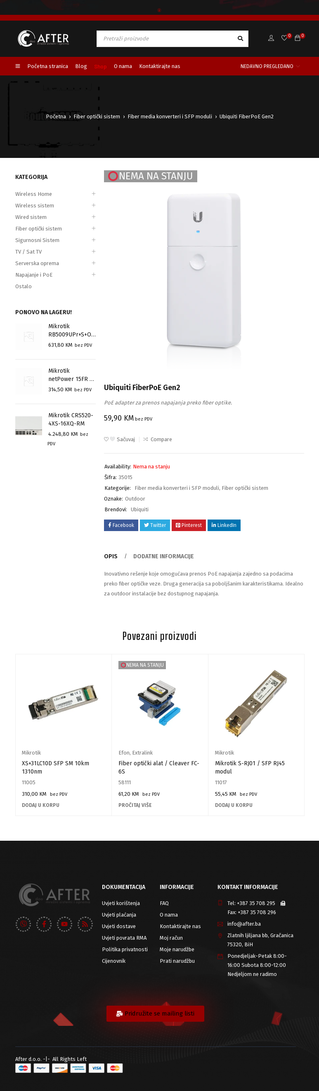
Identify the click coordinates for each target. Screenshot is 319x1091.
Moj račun (171, 938)
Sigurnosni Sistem (37, 240)
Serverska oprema (37, 263)
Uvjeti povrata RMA (124, 938)
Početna (56, 116)
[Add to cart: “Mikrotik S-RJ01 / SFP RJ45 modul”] (234, 805)
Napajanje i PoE (33, 275)
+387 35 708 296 (257, 912)
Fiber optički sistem (96, 116)
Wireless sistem (34, 205)
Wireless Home (33, 194)
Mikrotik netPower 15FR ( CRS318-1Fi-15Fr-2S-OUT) (70, 375)
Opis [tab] (110, 556)
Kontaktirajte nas (180, 926)
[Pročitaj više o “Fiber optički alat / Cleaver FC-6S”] (134, 805)
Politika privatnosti (125, 949)
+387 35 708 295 (256, 903)
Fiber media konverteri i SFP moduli (170, 116)
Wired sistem (31, 217)
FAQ (164, 903)
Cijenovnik (113, 961)
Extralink (142, 753)
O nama (169, 915)
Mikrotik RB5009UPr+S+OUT (71, 330)
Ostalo (23, 286)
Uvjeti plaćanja (119, 915)
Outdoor (135, 499)
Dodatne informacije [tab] (159, 556)
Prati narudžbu (177, 961)
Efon (124, 753)
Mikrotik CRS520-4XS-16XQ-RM (69, 419)
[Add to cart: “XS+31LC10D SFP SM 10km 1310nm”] (40, 805)
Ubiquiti (140, 509)
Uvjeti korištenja (121, 903)
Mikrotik (31, 753)
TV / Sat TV (28, 252)
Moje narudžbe (177, 949)
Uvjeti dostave (119, 926)
